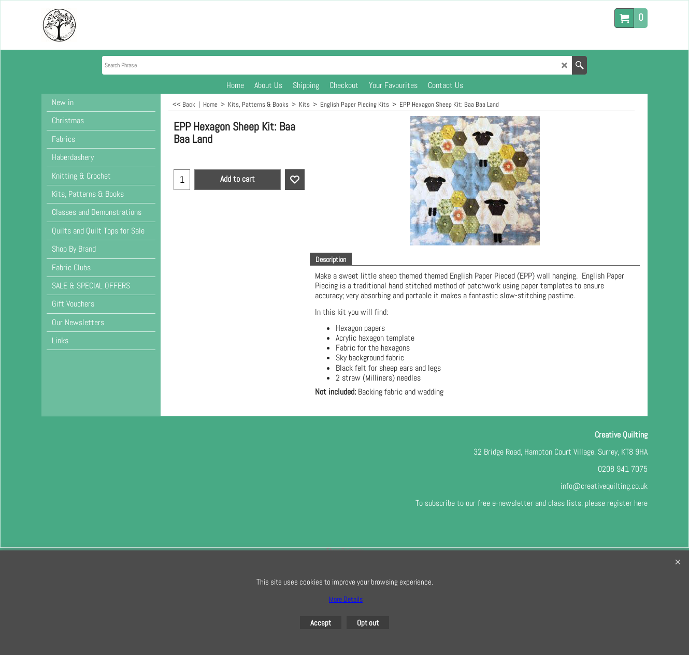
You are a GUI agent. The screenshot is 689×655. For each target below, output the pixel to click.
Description (330, 259)
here (641, 503)
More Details (346, 599)
